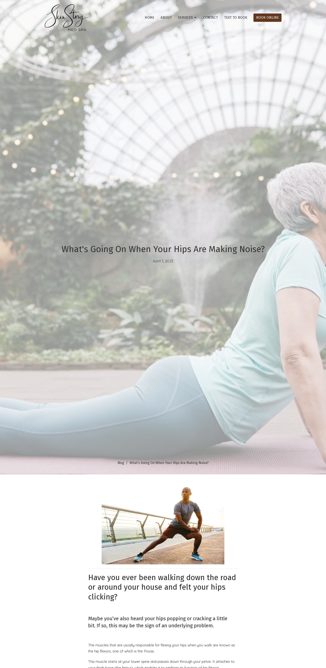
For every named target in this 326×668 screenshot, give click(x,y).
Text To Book (235, 17)
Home (149, 17)
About (166, 17)
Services (187, 17)
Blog (120, 463)
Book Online (267, 17)
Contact (210, 17)
